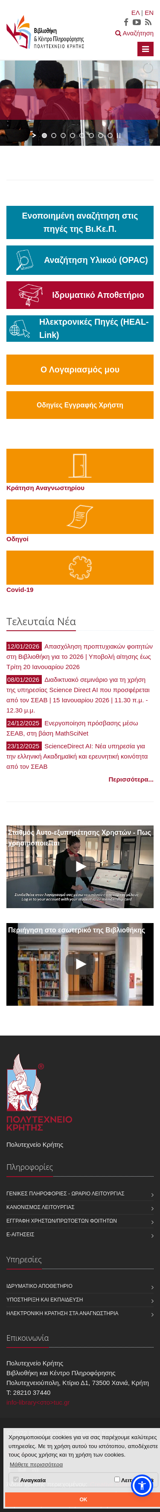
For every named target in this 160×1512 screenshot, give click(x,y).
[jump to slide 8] (110, 135)
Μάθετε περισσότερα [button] (36, 1464)
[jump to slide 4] (72, 135)
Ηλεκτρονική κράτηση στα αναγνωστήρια (62, 1313)
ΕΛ (135, 12)
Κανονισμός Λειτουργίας (40, 1207)
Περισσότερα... (131, 779)
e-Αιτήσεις (20, 1235)
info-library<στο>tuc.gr (38, 1402)
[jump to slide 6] (91, 135)
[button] (142, 1485)
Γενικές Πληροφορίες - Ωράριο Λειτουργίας (65, 1194)
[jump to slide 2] (53, 135)
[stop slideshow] (118, 135)
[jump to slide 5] (81, 135)
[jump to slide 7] (100, 135)
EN (149, 12)
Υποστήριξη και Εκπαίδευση (44, 1300)
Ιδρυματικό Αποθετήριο (39, 1286)
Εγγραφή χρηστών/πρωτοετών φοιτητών (61, 1221)
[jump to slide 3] (63, 135)
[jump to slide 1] (44, 135)
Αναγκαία (29, 1480)
